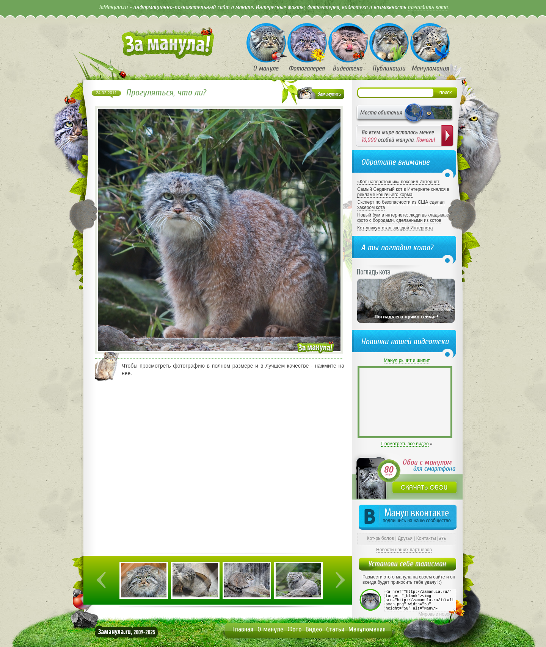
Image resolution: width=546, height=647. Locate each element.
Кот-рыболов (380, 538)
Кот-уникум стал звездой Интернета (395, 228)
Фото (294, 629)
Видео (314, 629)
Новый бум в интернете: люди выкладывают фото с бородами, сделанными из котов (404, 217)
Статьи (335, 629)
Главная (242, 629)
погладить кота (427, 7)
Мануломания (367, 629)
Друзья (405, 538)
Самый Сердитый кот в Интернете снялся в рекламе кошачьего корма (403, 192)
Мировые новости (437, 614)
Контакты (426, 538)
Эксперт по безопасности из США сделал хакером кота (401, 205)
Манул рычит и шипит (407, 360)
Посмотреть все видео (404, 443)
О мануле (270, 629)
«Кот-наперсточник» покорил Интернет (398, 181)
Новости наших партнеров (404, 549)
